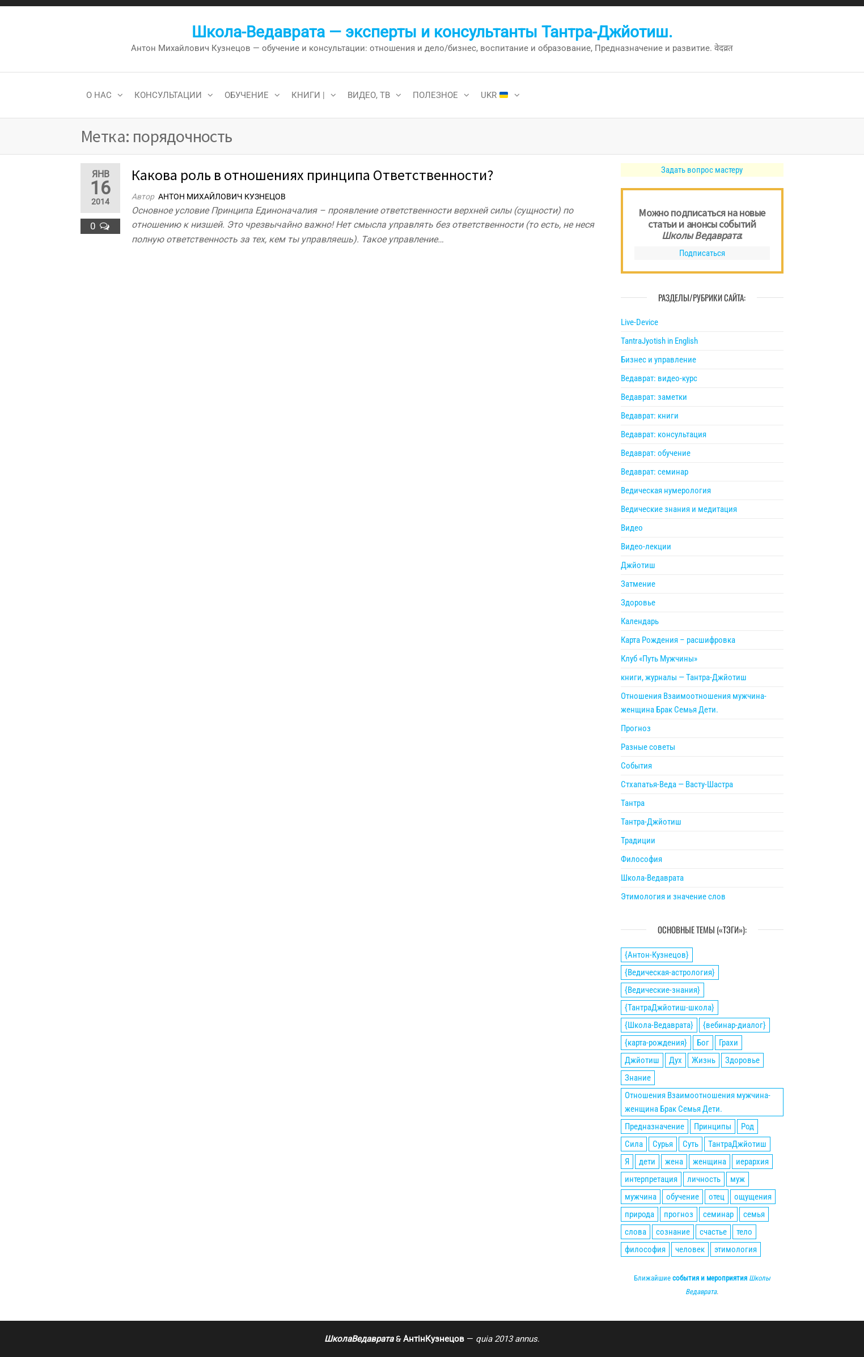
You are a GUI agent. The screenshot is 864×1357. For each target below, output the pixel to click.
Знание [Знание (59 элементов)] (638, 1078)
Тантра (633, 803)
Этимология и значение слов (673, 896)
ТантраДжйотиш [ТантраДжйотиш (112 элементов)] (737, 1144)
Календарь (640, 621)
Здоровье (638, 603)
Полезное (435, 95)
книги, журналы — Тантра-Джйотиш (684, 677)
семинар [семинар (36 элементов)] (718, 1214)
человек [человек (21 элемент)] (690, 1249)
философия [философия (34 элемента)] (645, 1249)
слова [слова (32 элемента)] (635, 1232)
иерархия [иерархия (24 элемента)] (752, 1162)
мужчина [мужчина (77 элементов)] (641, 1197)
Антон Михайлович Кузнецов (222, 196)
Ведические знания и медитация (679, 509)
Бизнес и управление (658, 360)
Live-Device (639, 322)
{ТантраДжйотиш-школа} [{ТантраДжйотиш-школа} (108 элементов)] (669, 1007)
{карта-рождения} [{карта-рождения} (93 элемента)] (656, 1043)
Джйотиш (638, 565)
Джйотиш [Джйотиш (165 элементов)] (642, 1060)
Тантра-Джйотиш (651, 822)
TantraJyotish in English (659, 341)
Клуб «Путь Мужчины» (659, 659)
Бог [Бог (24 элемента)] (703, 1043)
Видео (632, 528)
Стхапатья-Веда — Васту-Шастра (677, 784)
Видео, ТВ (369, 95)
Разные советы (648, 747)
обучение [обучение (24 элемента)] (682, 1197)
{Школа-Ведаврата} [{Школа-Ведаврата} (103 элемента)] (659, 1025)
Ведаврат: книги (650, 416)
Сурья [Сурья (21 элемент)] (663, 1144)
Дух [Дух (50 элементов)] (675, 1060)
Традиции (638, 840)
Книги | (308, 95)
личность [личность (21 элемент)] (704, 1179)
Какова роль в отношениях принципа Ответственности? (312, 174)
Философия (641, 859)
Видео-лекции (646, 546)
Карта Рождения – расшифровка (678, 640)
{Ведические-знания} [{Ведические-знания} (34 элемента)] (662, 990)
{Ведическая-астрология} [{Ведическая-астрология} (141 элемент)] (670, 972)
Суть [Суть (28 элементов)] (690, 1144)
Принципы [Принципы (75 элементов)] (712, 1126)
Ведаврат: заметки (654, 397)
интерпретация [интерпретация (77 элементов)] (651, 1179)
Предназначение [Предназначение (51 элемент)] (654, 1126)
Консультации (168, 95)
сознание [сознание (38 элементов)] (673, 1232)
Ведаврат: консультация (663, 434)
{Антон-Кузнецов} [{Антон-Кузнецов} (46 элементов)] (657, 955)
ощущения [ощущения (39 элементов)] (753, 1197)
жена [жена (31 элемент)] (674, 1162)
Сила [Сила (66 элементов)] (634, 1144)
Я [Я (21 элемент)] (627, 1162)
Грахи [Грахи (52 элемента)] (728, 1043)
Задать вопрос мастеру (702, 170)
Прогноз (636, 728)
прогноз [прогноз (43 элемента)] (678, 1214)
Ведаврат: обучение (656, 453)
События (636, 766)
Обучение (247, 95)
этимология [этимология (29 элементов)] (735, 1249)
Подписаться (702, 253)
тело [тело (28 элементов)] (744, 1232)
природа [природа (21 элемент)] (639, 1214)
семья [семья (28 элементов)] (754, 1214)
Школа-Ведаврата (652, 878)
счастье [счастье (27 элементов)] (713, 1232)
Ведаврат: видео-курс (659, 378)
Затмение (638, 584)
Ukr (494, 95)
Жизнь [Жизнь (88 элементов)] (703, 1060)
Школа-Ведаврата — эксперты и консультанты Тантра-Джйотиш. (432, 32)
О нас (99, 95)
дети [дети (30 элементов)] (647, 1162)
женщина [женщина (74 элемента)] (709, 1162)
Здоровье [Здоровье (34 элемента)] (742, 1060)
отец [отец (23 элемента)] (717, 1197)
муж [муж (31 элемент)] (737, 1179)
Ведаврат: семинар (654, 472)
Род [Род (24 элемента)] (747, 1126)
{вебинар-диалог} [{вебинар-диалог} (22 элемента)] (734, 1025)
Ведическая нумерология (666, 490)
